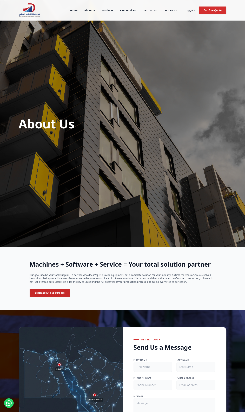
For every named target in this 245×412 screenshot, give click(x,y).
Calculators (150, 10)
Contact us (170, 10)
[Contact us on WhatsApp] (9, 403)
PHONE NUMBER (143, 378)
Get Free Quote (213, 10)
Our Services (128, 10)
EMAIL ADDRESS (185, 378)
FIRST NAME (140, 360)
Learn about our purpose (50, 292)
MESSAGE (139, 396)
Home (73, 10)
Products (107, 10)
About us (89, 10)
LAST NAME (182, 360)
